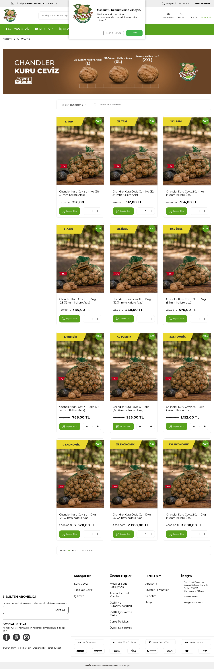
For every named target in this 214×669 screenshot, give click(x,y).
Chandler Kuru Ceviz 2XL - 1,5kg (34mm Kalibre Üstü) (186, 300)
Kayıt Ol (60, 610)
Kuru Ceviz (81, 583)
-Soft (87, 665)
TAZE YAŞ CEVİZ (17, 29)
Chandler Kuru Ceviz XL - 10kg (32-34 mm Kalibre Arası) (132, 516)
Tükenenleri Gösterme (107, 104)
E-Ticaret (96, 665)
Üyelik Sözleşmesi (121, 627)
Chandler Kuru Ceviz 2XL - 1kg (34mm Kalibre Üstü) (185, 193)
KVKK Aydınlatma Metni (121, 613)
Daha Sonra (113, 33)
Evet (134, 33)
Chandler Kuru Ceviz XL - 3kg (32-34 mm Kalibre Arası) (131, 408)
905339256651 (191, 596)
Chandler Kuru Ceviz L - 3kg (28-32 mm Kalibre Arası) (79, 408)
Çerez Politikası (119, 621)
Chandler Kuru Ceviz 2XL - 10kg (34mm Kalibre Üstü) (186, 516)
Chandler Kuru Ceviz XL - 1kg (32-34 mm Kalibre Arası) (134, 193)
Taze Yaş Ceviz (83, 590)
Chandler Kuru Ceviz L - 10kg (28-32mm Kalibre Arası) (77, 516)
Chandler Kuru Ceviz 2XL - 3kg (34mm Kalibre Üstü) (185, 408)
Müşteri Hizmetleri (157, 590)
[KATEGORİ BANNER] (107, 71)
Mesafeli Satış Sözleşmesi (118, 585)
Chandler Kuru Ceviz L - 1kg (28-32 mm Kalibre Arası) (79, 193)
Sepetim (150, 596)
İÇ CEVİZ (65, 29)
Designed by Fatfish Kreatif (47, 647)
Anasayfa (8, 38)
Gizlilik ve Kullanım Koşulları (121, 604)
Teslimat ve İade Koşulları (120, 595)
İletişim (150, 602)
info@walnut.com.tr (194, 602)
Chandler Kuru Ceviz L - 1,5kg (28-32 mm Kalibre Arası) (77, 300)
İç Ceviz (79, 596)
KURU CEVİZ (44, 29)
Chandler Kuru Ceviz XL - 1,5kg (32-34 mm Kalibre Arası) (132, 300)
